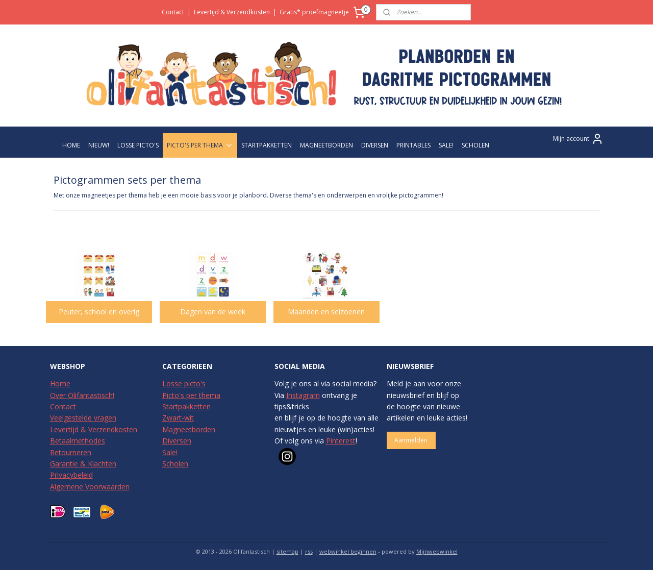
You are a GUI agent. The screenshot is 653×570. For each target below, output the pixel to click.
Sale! (170, 452)
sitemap (287, 551)
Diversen (176, 440)
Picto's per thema (191, 395)
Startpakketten (186, 406)
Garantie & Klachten (83, 463)
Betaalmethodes (77, 440)
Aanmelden (411, 440)
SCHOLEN (475, 145)
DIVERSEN (374, 145)
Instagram (303, 395)
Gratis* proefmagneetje (314, 12)
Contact (173, 12)
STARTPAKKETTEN (266, 145)
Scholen (175, 463)
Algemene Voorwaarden (90, 486)
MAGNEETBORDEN (326, 145)
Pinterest (341, 440)
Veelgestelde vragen (83, 418)
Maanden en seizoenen (326, 311)
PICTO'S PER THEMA (200, 145)
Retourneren (70, 452)
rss (309, 551)
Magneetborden (188, 429)
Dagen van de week (212, 311)
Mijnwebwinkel (437, 551)
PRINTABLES (413, 145)
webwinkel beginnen (347, 551)
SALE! (446, 145)
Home (60, 383)
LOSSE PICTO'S (138, 145)
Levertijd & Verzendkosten (232, 12)
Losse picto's (184, 383)
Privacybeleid (71, 475)
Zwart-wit (178, 418)
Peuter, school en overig (99, 311)
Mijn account (578, 139)
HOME (71, 145)
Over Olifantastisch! (82, 395)
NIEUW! (98, 145)
